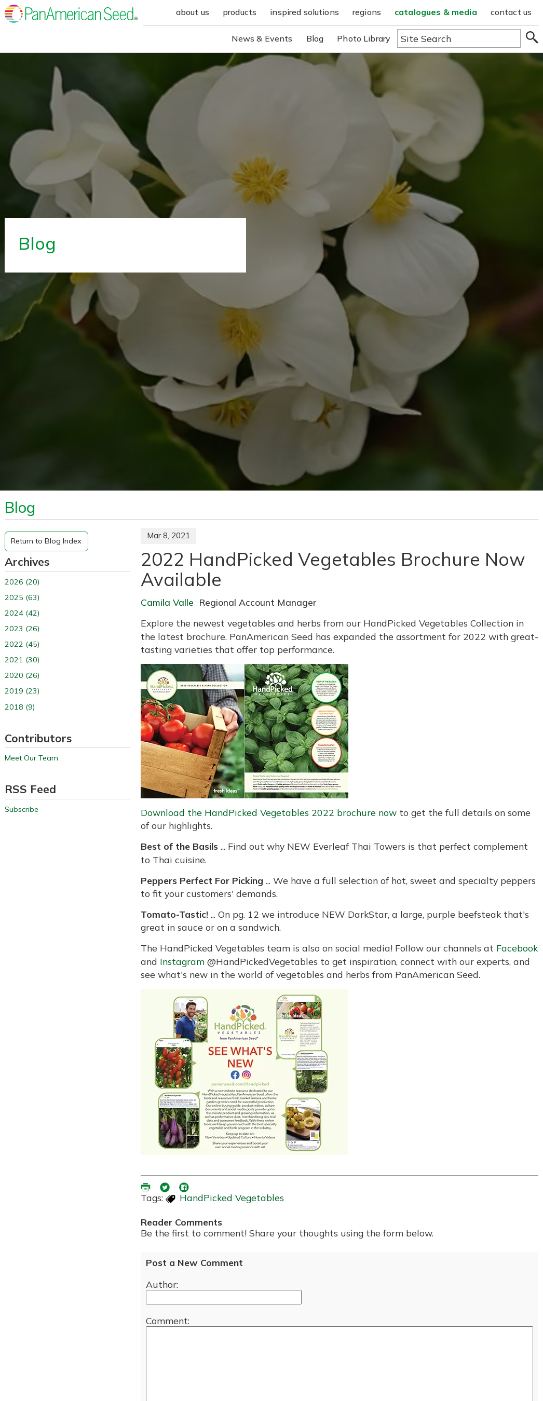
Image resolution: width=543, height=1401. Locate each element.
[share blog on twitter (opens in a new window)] (165, 1186)
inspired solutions (304, 12)
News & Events (262, 38)
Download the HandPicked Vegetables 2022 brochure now (269, 812)
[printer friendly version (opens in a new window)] (146, 1186)
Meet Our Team (31, 758)
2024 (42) (22, 613)
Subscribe (21, 809)
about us (192, 12)
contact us (511, 12)
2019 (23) (22, 691)
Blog (315, 38)
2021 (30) (22, 660)
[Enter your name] (224, 1297)
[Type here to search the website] (459, 38)
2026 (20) (22, 582)
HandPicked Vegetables (232, 1197)
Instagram (182, 961)
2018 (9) (20, 707)
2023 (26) (22, 628)
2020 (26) (22, 675)
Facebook (517, 948)
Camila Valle (167, 602)
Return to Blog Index (46, 541)
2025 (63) (22, 597)
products (239, 12)
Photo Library (363, 38)
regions (366, 12)
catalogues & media (436, 12)
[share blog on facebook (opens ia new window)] (185, 1186)
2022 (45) (22, 644)
